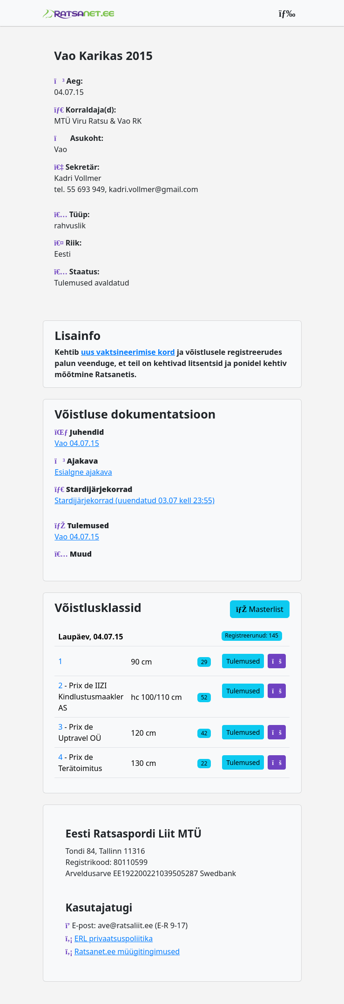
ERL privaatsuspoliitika (113, 938)
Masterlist (259, 609)
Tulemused (243, 661)
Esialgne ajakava (83, 472)
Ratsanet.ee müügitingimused (127, 951)
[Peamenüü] (287, 13)
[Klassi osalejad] (204, 661)
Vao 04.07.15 (76, 443)
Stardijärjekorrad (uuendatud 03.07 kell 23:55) (134, 500)
